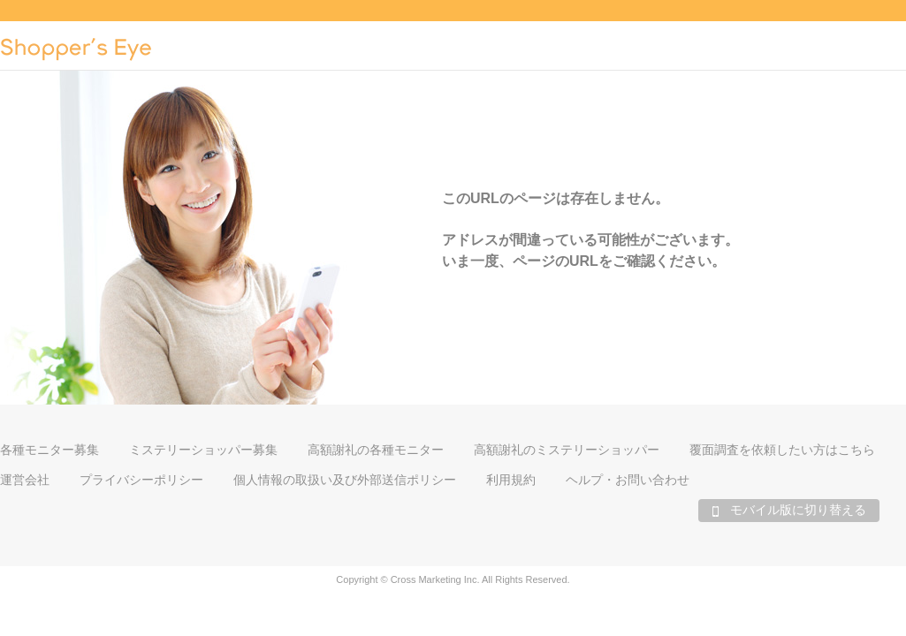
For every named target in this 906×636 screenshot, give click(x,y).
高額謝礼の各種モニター (376, 450)
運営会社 (24, 480)
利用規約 (511, 480)
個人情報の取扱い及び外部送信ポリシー (344, 480)
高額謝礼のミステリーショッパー (566, 450)
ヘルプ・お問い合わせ (627, 480)
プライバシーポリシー (141, 480)
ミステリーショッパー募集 (203, 450)
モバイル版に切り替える (789, 510)
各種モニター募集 (49, 450)
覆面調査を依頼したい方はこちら (782, 450)
